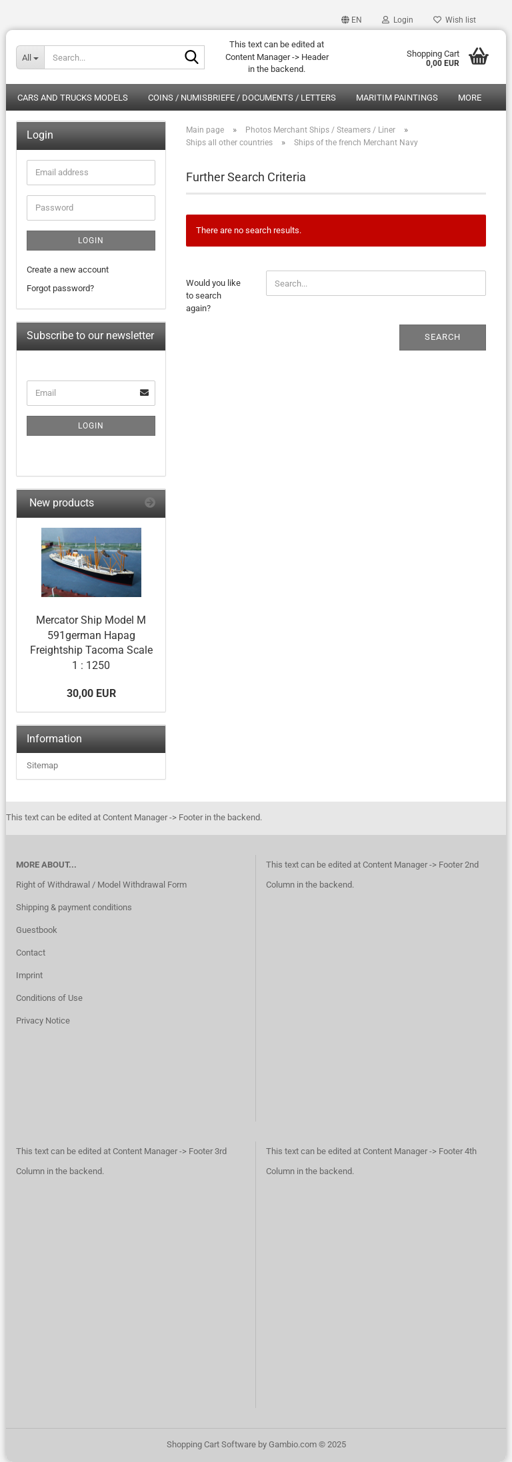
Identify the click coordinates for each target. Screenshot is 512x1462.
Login (91, 240)
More (469, 98)
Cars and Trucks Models (72, 98)
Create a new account (68, 270)
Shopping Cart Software (211, 1444)
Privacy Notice (43, 1021)
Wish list (454, 20)
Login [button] (397, 20)
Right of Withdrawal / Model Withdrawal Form (101, 885)
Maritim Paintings (397, 98)
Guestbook (36, 930)
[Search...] (30, 57)
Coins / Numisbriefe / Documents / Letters (242, 98)
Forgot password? (60, 288)
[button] (351, 20)
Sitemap (42, 765)
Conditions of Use (49, 998)
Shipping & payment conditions (74, 907)
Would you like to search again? (213, 295)
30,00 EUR (91, 693)
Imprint (29, 975)
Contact (30, 953)
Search (443, 337)
